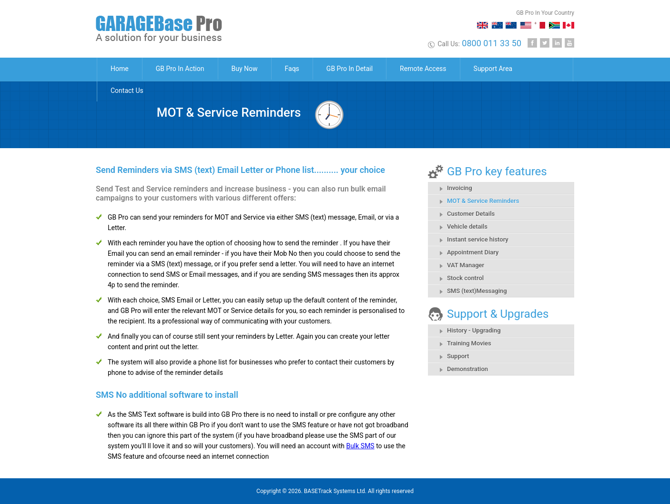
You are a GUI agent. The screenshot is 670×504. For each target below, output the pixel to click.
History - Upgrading (474, 330)
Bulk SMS (360, 446)
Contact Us (127, 90)
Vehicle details (467, 226)
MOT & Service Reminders (483, 200)
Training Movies (469, 343)
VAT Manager (465, 265)
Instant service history (477, 239)
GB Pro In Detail (349, 68)
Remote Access (423, 68)
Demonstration (467, 369)
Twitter (544, 43)
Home (120, 68)
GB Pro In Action (180, 68)
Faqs (292, 68)
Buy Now (245, 68)
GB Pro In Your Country (545, 13)
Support (458, 356)
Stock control (465, 278)
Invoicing (459, 188)
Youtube (569, 43)
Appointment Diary (472, 252)
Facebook (532, 43)
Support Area (493, 68)
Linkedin (557, 43)
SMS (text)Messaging (477, 290)
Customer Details (471, 213)
